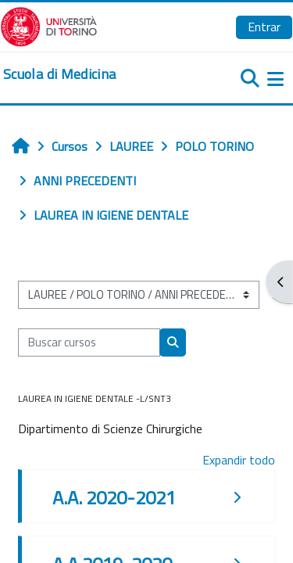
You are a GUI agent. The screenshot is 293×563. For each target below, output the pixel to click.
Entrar (264, 26)
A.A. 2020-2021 (114, 497)
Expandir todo (238, 459)
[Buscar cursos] (89, 342)
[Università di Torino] (49, 25)
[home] (59, 74)
